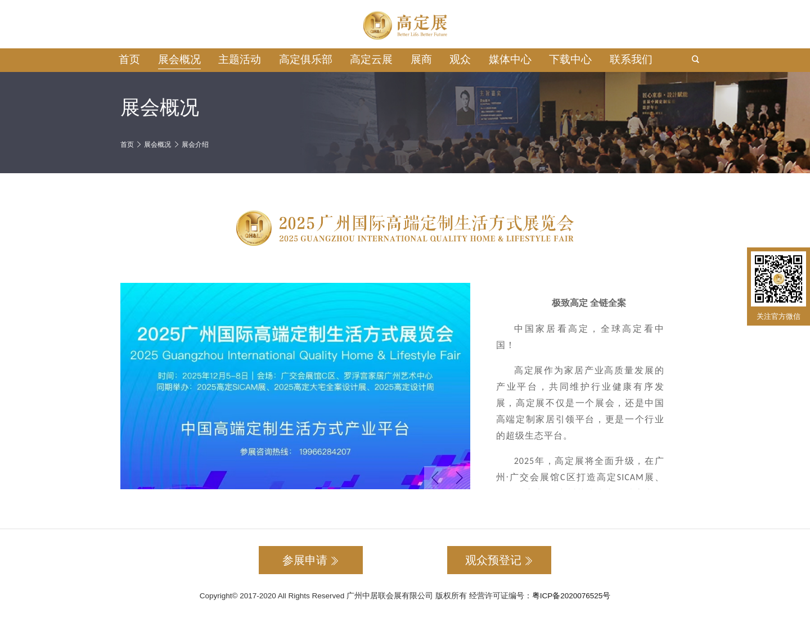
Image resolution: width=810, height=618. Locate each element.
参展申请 (310, 560)
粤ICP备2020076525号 (571, 596)
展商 (421, 59)
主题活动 (239, 59)
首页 (129, 59)
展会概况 (179, 59)
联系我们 (631, 59)
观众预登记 (499, 560)
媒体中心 (510, 59)
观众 (460, 59)
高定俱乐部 (305, 59)
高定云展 (371, 59)
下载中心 (570, 59)
